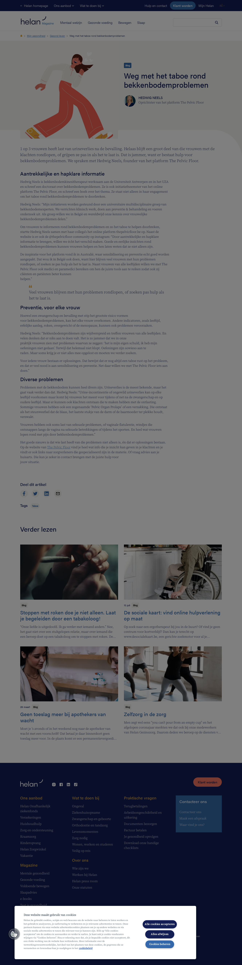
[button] (14, 934)
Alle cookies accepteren (160, 924)
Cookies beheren (159, 944)
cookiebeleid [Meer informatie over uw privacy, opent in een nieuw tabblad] (85, 948)
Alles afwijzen (160, 934)
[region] (105, 932)
